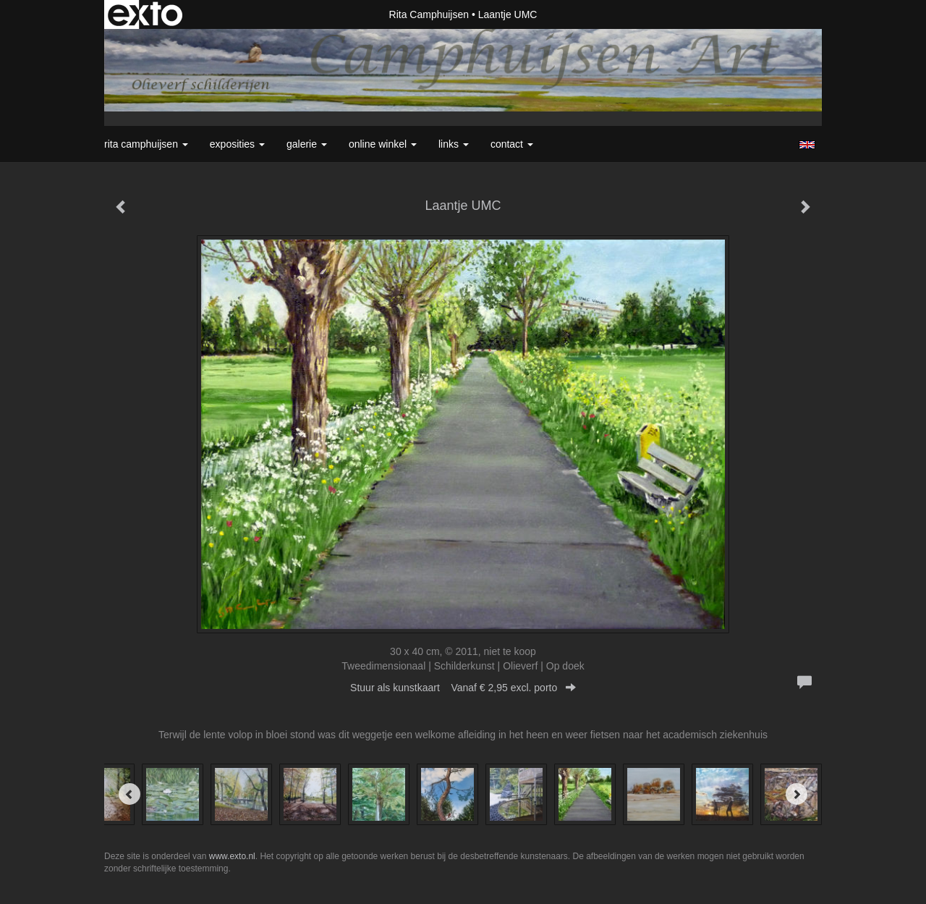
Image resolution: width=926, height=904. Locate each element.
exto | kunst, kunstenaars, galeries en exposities (145, 14)
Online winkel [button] (383, 144)
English (807, 144)
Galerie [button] (306, 144)
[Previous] (129, 794)
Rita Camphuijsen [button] (146, 144)
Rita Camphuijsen (429, 14)
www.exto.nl (232, 856)
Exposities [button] (237, 144)
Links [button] (453, 144)
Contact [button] (511, 144)
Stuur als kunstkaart (463, 687)
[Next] (796, 794)
